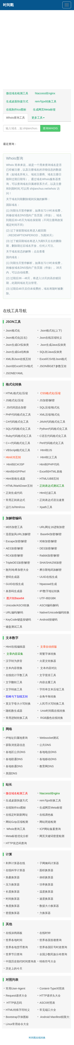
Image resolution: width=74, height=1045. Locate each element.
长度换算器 (13, 891)
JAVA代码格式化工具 (52, 421)
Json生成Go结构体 (17, 351)
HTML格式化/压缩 (17, 393)
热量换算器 (13, 877)
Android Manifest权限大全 (55, 1017)
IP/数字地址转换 (49, 591)
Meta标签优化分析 (17, 836)
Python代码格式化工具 (53, 428)
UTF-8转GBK (47, 598)
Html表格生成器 (15, 478)
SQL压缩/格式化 (49, 407)
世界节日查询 (14, 954)
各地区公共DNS (15, 752)
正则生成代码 (14, 492)
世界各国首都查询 (50, 940)
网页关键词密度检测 (51, 836)
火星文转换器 (47, 660)
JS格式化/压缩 (14, 400)
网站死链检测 (47, 821)
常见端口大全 (47, 1009)
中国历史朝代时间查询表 (21, 961)
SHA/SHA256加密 (50, 562)
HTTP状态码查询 (16, 843)
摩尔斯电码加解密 (50, 569)
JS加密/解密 (46, 400)
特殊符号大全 (47, 961)
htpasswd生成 (48, 584)
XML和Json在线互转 (18, 359)
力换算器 (45, 913)
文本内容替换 (14, 668)
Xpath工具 (45, 507)
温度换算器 (46, 891)
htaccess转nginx (45, 93)
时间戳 (8, 5)
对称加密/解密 (48, 541)
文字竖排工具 (47, 675)
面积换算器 (46, 870)
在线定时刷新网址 (17, 814)
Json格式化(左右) (16, 337)
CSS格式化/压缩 (50, 393)
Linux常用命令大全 (17, 1024)
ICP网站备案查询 (50, 829)
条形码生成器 (14, 591)
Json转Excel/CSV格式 (19, 366)
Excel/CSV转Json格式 (53, 359)
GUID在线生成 (15, 584)
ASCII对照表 (47, 1002)
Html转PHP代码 (49, 464)
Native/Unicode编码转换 (54, 612)
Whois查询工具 (15, 117)
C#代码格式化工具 (17, 421)
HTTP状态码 (14, 1002)
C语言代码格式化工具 (52, 435)
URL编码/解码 (14, 612)
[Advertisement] (37, 51)
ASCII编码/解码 (48, 605)
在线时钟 (45, 932)
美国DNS (11, 773)
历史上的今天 (14, 968)
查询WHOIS (50, 128)
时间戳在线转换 (37, 1037)
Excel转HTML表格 (50, 471)
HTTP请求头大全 (50, 995)
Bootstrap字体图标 (17, 1017)
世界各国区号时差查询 (53, 947)
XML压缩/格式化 (49, 414)
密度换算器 (13, 913)
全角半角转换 (47, 696)
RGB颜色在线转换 (51, 717)
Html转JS (45, 450)
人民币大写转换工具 (51, 703)
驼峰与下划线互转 (17, 696)
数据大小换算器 (49, 905)
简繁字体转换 (47, 653)
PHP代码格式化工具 (18, 414)
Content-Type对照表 (51, 988)
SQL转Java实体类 (50, 351)
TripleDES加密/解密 (18, 562)
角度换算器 (13, 905)
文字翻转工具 (14, 682)
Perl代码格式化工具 (51, 443)
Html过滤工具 (47, 492)
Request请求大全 (16, 995)
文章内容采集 (14, 653)
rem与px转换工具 (45, 101)
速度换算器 (46, 898)
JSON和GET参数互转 (52, 366)
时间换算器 (13, 898)
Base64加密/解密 (50, 534)
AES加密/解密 (14, 548)
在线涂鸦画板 (14, 932)
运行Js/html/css (15, 507)
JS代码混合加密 (16, 407)
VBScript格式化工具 (18, 450)
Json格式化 (13, 330)
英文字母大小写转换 (18, 703)
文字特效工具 (14, 689)
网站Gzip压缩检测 (17, 821)
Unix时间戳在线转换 (52, 710)
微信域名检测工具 (17, 93)
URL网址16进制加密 (52, 527)
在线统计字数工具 (17, 675)
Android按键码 (48, 619)
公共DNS (45, 744)
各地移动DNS (47, 759)
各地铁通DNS (14, 766)
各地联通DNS (14, 759)
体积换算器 (46, 877)
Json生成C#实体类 (17, 344)
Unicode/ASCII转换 (17, 605)
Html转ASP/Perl (15, 471)
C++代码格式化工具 (18, 443)
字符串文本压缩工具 (51, 689)
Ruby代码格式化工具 (19, 435)
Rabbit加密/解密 (49, 555)
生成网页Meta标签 (44, 109)
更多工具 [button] (38, 117)
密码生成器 (13, 576)
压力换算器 (13, 884)
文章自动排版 (48, 646)
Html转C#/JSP (15, 464)
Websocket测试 (49, 737)
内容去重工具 (47, 682)
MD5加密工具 (14, 527)
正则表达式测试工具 (51, 485)
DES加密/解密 (48, 548)
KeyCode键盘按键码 (18, 619)
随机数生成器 (14, 710)
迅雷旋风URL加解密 (18, 534)
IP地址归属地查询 (17, 737)
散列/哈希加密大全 (17, 569)
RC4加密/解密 (14, 555)
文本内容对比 (48, 668)
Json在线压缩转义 (50, 337)
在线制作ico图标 (16, 109)
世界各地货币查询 (17, 947)
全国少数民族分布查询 (53, 954)
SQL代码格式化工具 (18, 428)
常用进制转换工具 (17, 717)
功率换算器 (46, 884)
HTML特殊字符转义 (18, 1009)
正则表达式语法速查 (51, 500)
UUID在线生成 (48, 576)
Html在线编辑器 (15, 646)
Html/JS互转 (13, 457)
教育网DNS (46, 766)
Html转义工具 (48, 457)
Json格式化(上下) (50, 330)
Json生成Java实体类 (52, 344)
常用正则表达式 (15, 500)
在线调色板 (46, 814)
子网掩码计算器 (49, 863)
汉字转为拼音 (14, 660)
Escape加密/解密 (16, 541)
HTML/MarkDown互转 (19, 485)
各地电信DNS (47, 752)
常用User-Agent (15, 988)
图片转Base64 (15, 598)
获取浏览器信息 (15, 744)
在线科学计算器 (15, 870)
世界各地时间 (14, 940)
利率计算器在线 (15, 863)
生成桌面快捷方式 (17, 101)
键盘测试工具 (14, 626)
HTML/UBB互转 (49, 478)
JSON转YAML (14, 373)
